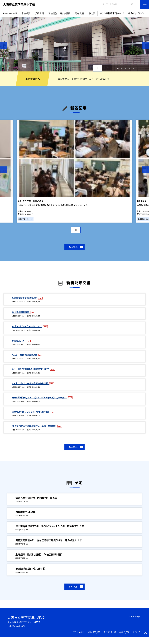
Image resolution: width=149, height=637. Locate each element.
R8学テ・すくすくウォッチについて (27, 326)
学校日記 (39, 13)
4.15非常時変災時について (24, 297)
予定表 (91, 13)
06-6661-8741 (18, 625)
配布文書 (79, 13)
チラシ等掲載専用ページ (112, 13)
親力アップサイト (136, 13)
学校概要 (25, 13)
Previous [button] (3, 45)
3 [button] (125, 68)
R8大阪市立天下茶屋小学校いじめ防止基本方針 (34, 425)
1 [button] (118, 68)
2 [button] (121, 68)
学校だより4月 (18, 340)
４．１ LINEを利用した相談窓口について (30, 369)
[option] (74, 44)
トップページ (11, 13)
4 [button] (129, 68)
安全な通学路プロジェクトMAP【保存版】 (30, 411)
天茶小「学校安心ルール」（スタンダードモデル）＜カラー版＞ (39, 397)
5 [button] (133, 68)
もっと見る (73, 247)
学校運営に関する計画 (59, 13)
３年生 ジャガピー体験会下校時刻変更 (30, 383)
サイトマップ (136, 616)
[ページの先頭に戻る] (145, 633)
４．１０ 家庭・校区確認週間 (25, 354)
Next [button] (145, 45)
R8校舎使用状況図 (21, 312)
